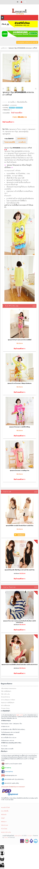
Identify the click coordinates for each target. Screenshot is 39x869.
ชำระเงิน (2, 866)
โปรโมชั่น (4, 829)
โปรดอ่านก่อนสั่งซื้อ (9, 142)
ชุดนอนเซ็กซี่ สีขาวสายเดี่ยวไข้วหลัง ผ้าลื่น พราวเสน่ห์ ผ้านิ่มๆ (19, 525)
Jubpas (6, 837)
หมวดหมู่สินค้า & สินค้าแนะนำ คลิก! (27, 42)
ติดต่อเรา (4, 821)
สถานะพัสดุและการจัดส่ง (8, 699)
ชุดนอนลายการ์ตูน (11, 131)
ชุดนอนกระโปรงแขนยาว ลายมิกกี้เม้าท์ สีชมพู (19, 427)
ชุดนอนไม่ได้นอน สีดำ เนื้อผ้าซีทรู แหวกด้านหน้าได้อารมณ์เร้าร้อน (19, 570)
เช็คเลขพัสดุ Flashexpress (8, 688)
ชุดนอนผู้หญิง (23, 131)
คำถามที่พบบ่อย (5, 705)
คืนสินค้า (4, 814)
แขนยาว (24, 129)
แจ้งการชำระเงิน (6, 832)
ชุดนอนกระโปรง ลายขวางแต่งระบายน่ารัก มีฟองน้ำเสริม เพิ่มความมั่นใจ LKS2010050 (19, 621)
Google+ (30, 835)
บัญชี (2, 818)
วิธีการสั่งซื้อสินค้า (6, 691)
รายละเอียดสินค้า (9, 139)
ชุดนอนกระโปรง (15, 129)
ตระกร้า (2, 860)
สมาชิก (2, 854)
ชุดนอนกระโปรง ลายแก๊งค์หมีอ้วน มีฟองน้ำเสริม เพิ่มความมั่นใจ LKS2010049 (20, 664)
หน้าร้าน (2, 848)
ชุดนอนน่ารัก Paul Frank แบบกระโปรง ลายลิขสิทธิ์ (19, 339)
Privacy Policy (5, 708)
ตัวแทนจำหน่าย (5, 697)
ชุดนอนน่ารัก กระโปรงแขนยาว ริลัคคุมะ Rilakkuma (19, 383)
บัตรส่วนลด (4, 825)
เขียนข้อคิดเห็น (22, 102)
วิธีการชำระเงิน (5, 694)
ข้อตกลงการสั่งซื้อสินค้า (7, 702)
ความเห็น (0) (22, 142)
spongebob (6, 134)
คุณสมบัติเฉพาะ (21, 138)
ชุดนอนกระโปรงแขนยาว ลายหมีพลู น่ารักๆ (19, 470)
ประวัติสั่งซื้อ (4, 811)
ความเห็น (11, 102)
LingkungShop (18, 835)
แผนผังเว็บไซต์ (5, 807)
